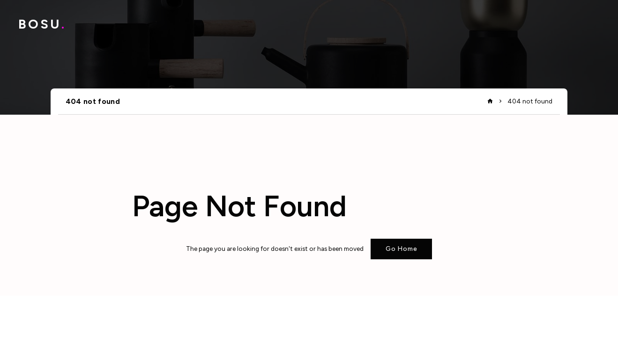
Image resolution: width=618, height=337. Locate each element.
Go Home (401, 248)
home (490, 101)
